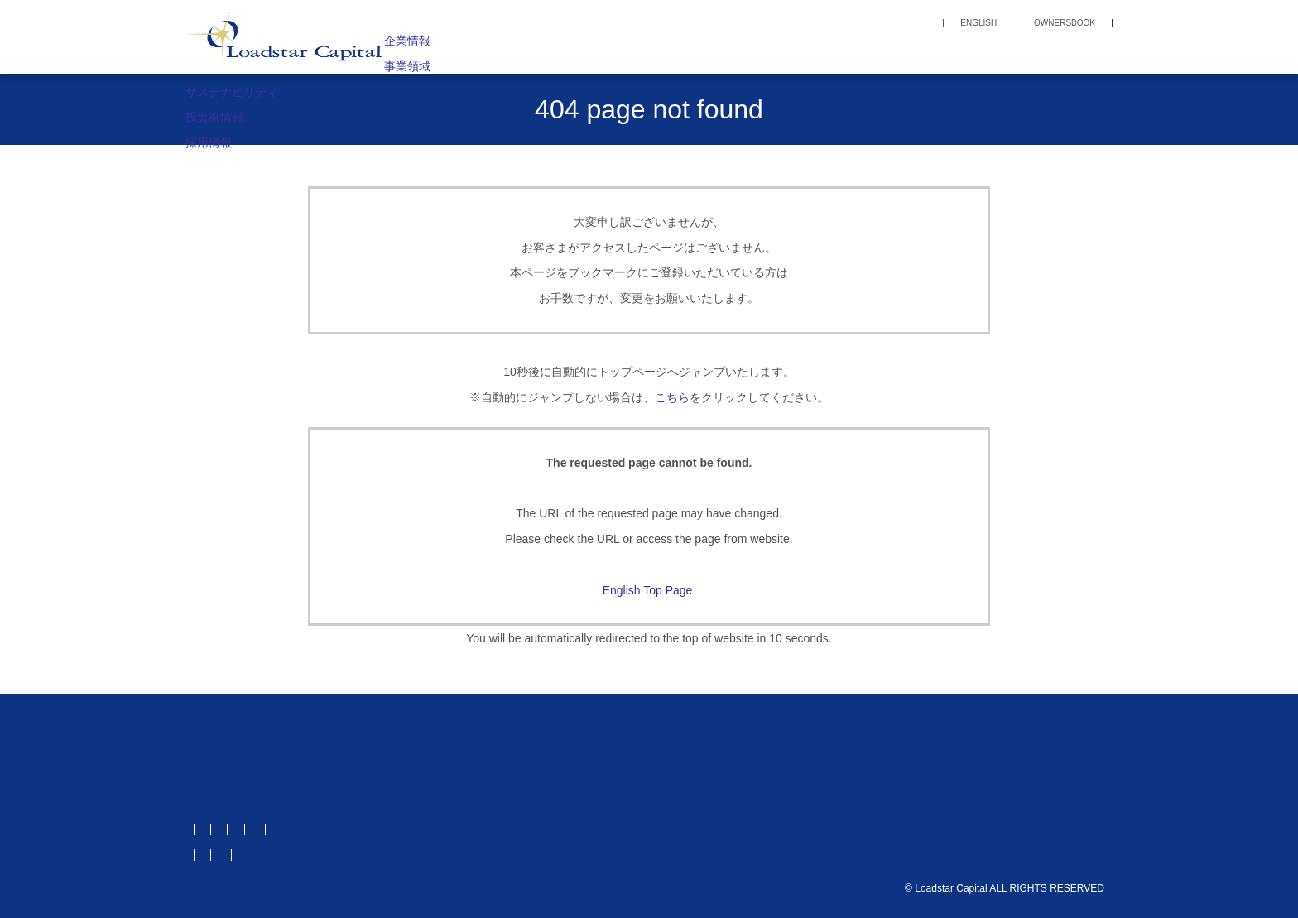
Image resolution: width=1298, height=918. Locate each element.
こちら (672, 397)
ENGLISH (978, 22)
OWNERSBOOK (1064, 22)
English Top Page (649, 590)
